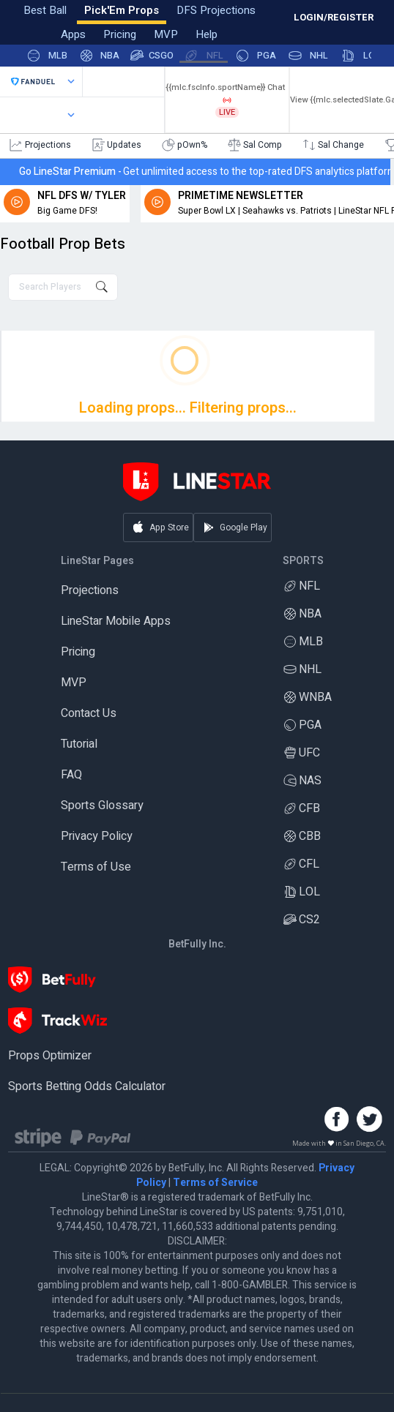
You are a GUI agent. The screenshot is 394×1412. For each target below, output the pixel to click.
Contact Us (88, 713)
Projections (90, 590)
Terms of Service (215, 1182)
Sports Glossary (102, 805)
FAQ (71, 775)
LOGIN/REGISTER (333, 17)
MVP (73, 682)
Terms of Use (96, 867)
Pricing (78, 652)
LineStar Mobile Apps (116, 621)
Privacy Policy (97, 836)
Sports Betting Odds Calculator (87, 1086)
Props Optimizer (50, 1055)
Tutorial (79, 744)
